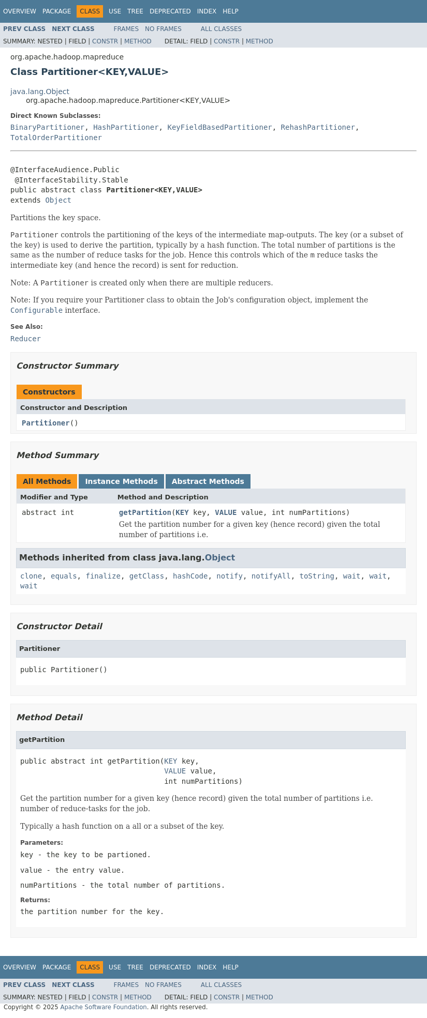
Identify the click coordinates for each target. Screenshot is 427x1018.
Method (138, 41)
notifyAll (271, 576)
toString (317, 576)
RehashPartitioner (318, 127)
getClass (146, 576)
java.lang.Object (39, 91)
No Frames (163, 29)
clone (31, 576)
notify (229, 576)
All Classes (221, 29)
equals (64, 576)
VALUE (226, 512)
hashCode (190, 576)
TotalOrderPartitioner (56, 137)
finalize (102, 576)
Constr (105, 41)
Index (207, 11)
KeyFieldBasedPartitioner (219, 127)
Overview (19, 11)
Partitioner (46, 423)
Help (231, 11)
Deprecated (170, 11)
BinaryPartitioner (47, 127)
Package (56, 11)
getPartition (145, 512)
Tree (135, 11)
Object (58, 200)
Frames (126, 29)
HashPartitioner (125, 127)
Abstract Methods (208, 481)
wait (352, 576)
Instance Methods (121, 481)
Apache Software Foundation (103, 1007)
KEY (181, 512)
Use (115, 11)
